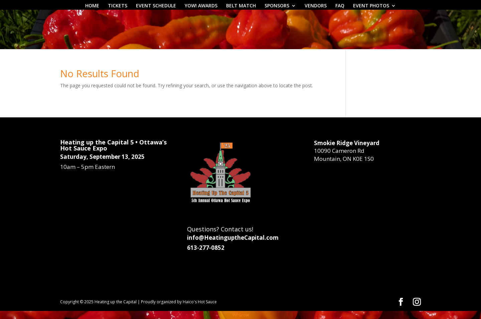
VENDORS (316, 6)
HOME (92, 6)
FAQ (339, 6)
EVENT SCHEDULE (156, 6)
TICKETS (117, 6)
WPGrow (240, 315)
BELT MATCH (241, 6)
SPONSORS (277, 6)
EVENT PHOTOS (371, 6)
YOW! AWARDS (201, 6)
